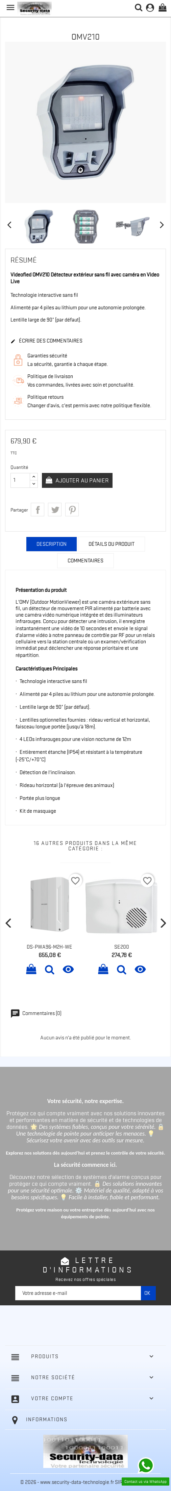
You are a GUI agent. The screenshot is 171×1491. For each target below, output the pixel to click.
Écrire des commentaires (46, 341)
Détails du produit (112, 544)
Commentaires (85, 561)
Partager (37, 509)
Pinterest (72, 509)
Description (51, 544)
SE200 (121, 947)
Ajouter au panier (81, 480)
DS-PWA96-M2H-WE (49, 947)
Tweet (54, 509)
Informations (47, 1419)
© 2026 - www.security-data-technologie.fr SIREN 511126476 (85, 1482)
